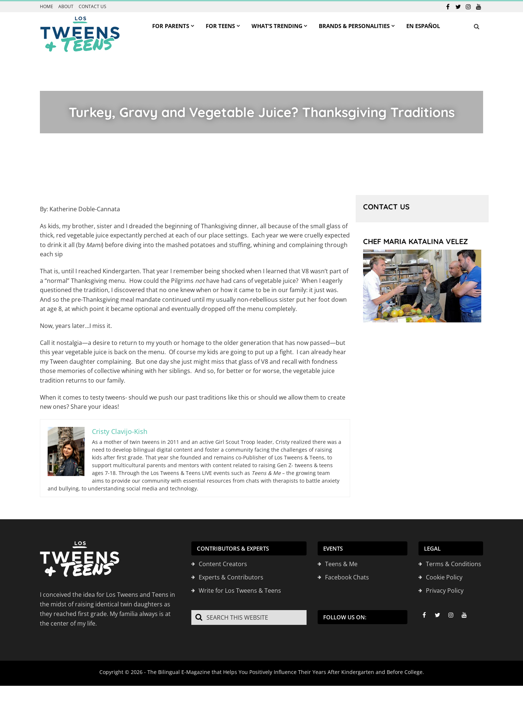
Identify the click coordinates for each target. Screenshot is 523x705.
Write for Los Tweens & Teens (240, 590)
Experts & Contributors (231, 577)
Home (46, 6)
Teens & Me (341, 563)
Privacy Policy (445, 590)
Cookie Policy (444, 577)
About (66, 6)
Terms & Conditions (453, 563)
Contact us (92, 6)
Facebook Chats (347, 577)
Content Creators (223, 563)
